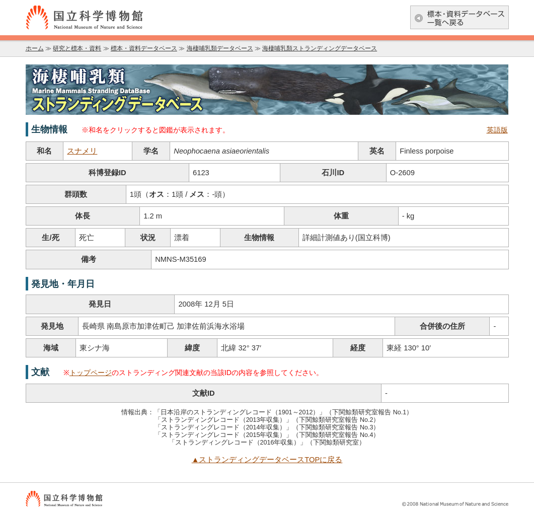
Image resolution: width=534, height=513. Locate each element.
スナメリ (82, 151)
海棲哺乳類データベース (220, 48)
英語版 (497, 130)
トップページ (90, 373)
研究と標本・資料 (77, 48)
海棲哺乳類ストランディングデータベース (319, 48)
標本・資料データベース (144, 48)
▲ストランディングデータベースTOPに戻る (267, 460)
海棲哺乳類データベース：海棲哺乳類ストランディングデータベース (267, 89)
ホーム (35, 48)
